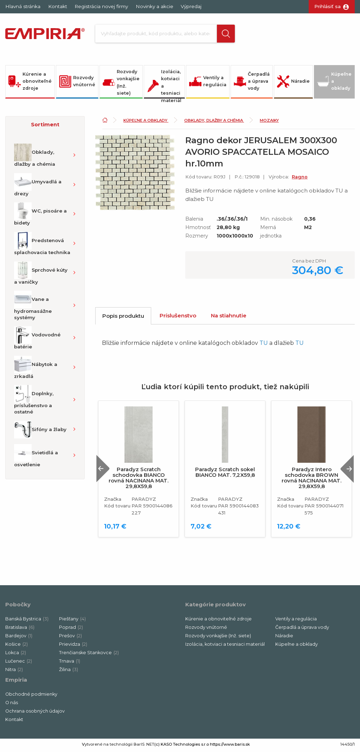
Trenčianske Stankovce (89, 654)
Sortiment (45, 126)
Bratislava (19, 629)
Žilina (68, 671)
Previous (105, 471)
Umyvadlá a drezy (38, 186)
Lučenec (18, 662)
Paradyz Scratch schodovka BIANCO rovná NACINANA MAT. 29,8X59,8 (138, 480)
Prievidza (73, 646)
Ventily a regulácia (207, 83)
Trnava (69, 662)
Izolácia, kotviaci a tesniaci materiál (164, 85)
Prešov (70, 637)
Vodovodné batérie (37, 340)
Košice (16, 646)
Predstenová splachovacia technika (42, 245)
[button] (223, 34)
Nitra (14, 671)
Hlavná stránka (22, 6)
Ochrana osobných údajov (35, 712)
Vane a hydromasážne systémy (33, 307)
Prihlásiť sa (327, 6)
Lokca (15, 654)
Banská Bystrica (27, 620)
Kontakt (57, 6)
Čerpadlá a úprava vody (252, 83)
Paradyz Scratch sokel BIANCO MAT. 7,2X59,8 (225, 474)
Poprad (71, 629)
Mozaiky (269, 122)
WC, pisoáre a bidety (40, 216)
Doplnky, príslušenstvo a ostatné (33, 402)
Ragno (300, 178)
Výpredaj (191, 6)
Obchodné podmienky (31, 696)
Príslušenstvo (178, 317)
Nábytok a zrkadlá (35, 369)
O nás (11, 704)
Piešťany (72, 620)
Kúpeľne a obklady (334, 83)
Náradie (293, 83)
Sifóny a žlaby (40, 431)
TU (263, 345)
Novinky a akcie (154, 6)
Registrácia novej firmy (101, 6)
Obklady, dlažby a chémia (34, 157)
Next (346, 471)
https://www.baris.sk (230, 746)
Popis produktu (123, 317)
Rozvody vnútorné (77, 83)
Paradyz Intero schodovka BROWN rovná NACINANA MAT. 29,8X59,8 (311, 480)
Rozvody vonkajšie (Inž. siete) (121, 84)
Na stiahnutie (228, 317)
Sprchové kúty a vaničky (41, 274)
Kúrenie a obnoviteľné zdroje (30, 83)
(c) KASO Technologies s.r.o (181, 746)
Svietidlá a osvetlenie (36, 457)
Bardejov (18, 637)
